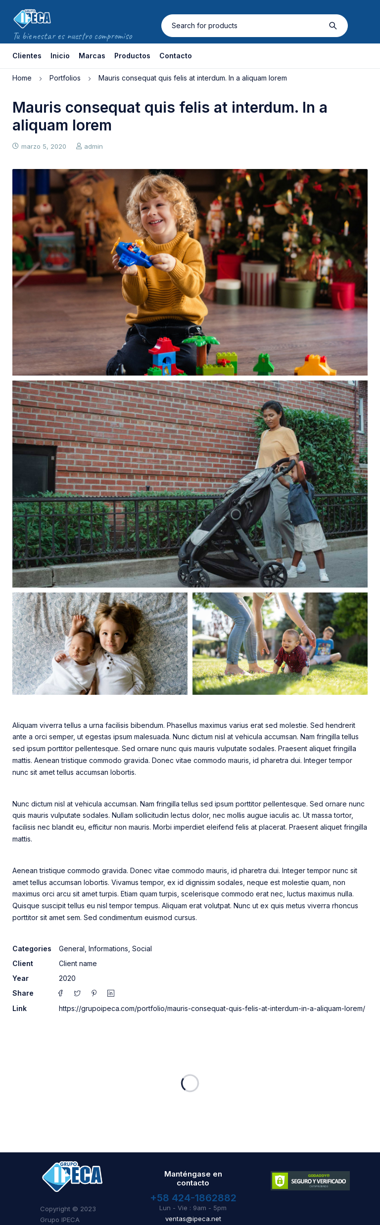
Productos (132, 55)
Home (22, 78)
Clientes (27, 55)
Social (142, 948)
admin (93, 146)
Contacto (175, 55)
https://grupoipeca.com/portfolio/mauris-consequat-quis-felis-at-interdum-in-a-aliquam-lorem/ (212, 1008)
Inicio (60, 55)
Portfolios (65, 78)
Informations (108, 948)
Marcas (92, 55)
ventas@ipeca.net (193, 1219)
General (72, 948)
